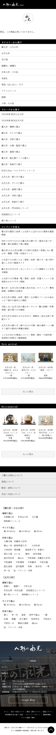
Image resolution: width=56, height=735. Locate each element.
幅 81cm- (38, 531)
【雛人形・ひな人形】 (13, 508)
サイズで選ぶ (8, 527)
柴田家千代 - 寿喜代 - (35, 549)
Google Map (28, 700)
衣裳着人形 (9, 516)
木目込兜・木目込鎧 (13, 590)
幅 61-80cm (24, 531)
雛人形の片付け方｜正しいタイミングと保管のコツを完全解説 (27, 271)
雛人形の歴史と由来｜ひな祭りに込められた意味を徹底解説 (27, 233)
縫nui (21, 557)
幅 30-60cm (9, 531)
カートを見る (34, 667)
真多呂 (38, 566)
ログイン (4, 667)
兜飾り (7, 586)
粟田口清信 (23, 623)
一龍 (45, 614)
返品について (47, 711)
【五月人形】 (9, 577)
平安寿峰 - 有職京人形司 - (39, 557)
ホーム (6, 711)
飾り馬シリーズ (11, 594)
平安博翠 (20, 562)
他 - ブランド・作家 (23, 570)
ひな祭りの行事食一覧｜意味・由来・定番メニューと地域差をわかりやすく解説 (27, 280)
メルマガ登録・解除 (27, 717)
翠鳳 (13, 618)
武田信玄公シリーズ (35, 590)
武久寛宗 (23, 618)
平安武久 (47, 618)
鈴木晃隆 (37, 553)
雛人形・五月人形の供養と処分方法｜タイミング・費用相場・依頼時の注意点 (27, 289)
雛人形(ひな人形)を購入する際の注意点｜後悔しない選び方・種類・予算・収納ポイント (27, 252)
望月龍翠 (20, 566)
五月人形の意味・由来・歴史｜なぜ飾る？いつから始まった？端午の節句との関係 (27, 299)
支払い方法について (17, 711)
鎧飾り (17, 586)
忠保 (6, 618)
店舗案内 (4, 673)
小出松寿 (36, 545)
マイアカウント (7, 661)
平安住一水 (9, 623)
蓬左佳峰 (8, 566)
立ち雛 (35, 516)
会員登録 (33, 661)
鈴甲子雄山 (34, 614)
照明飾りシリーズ (12, 521)
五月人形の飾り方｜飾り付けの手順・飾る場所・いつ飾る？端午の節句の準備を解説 (27, 327)
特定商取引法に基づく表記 (14, 714)
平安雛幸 (32, 562)
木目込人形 (23, 516)
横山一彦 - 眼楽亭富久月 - (16, 545)
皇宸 (23, 614)
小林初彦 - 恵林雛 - (13, 549)
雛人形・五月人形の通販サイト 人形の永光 (19, 727)
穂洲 (27, 553)
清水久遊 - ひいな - (13, 553)
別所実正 (35, 618)
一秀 (47, 566)
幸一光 (7, 570)
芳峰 (30, 566)
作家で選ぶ (7, 537)
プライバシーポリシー (33, 714)
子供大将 (27, 586)
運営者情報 (46, 714)
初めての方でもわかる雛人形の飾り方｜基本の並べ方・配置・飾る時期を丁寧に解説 (27, 242)
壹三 (6, 614)
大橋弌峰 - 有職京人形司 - (16, 541)
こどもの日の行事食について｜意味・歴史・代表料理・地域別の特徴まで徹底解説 (27, 336)
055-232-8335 (18, 681)
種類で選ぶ (7, 513)
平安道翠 (8, 562)
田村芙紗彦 (9, 557)
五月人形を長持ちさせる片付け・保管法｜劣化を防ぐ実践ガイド (27, 317)
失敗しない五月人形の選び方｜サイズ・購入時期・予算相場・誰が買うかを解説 (27, 308)
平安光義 (44, 562)
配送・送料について (33, 711)
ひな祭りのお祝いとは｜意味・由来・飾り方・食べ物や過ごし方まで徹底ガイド (27, 261)
